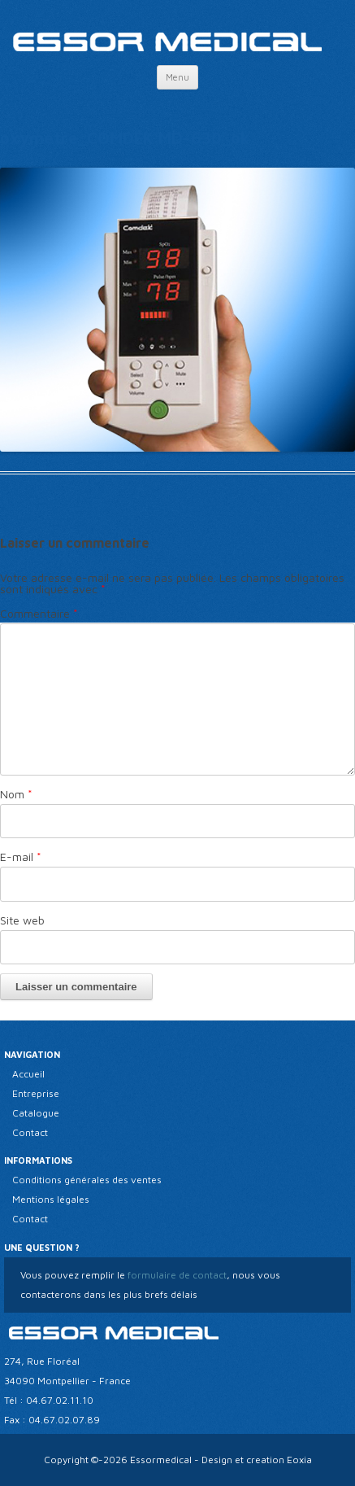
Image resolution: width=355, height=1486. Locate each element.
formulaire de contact (176, 1275)
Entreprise (35, 1093)
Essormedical (161, 1459)
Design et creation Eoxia (256, 1459)
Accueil (28, 1074)
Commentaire (39, 613)
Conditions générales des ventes (87, 1180)
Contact (30, 1132)
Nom (16, 794)
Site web (22, 920)
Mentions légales (50, 1199)
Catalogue (35, 1113)
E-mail (20, 856)
